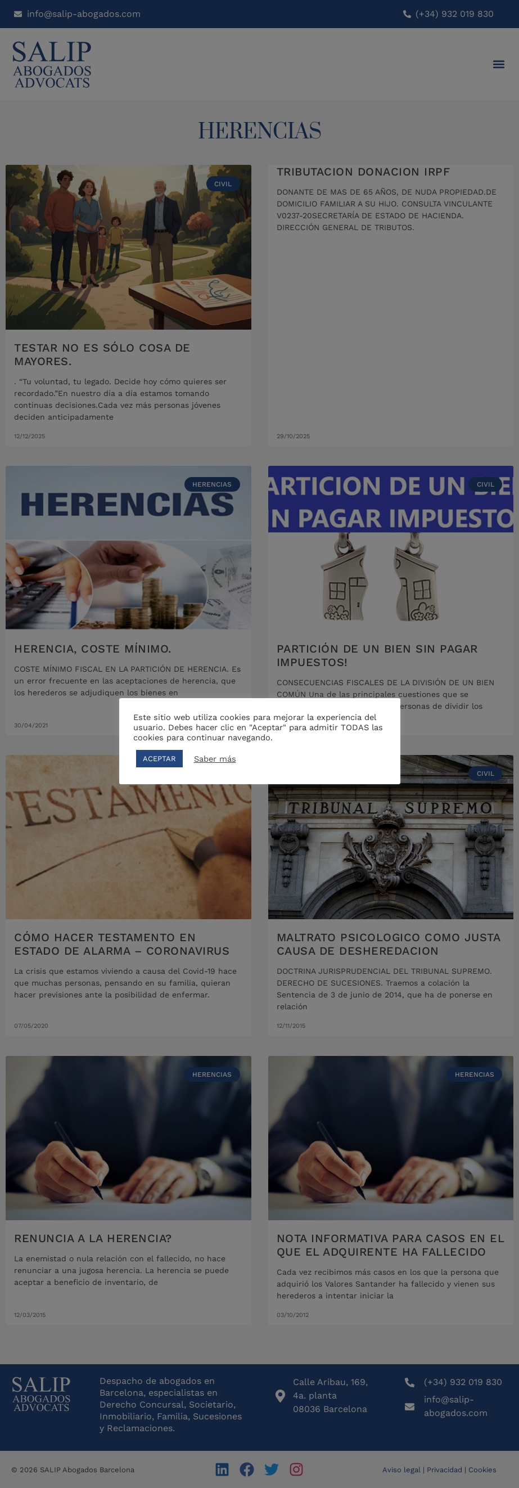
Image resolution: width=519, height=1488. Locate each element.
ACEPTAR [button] (159, 758)
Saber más (215, 759)
